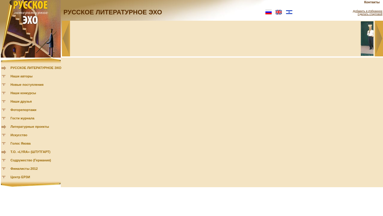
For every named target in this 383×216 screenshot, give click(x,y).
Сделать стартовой (370, 14)
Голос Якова (20, 143)
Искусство (18, 135)
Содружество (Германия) (30, 160)
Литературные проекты (29, 126)
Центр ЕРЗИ (20, 177)
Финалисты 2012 (24, 168)
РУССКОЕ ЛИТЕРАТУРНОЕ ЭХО (35, 68)
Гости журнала (22, 118)
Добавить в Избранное (367, 11)
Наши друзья (21, 101)
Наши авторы (21, 76)
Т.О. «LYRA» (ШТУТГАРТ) (30, 152)
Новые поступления (27, 84)
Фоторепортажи (23, 110)
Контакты (372, 2)
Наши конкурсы (23, 93)
